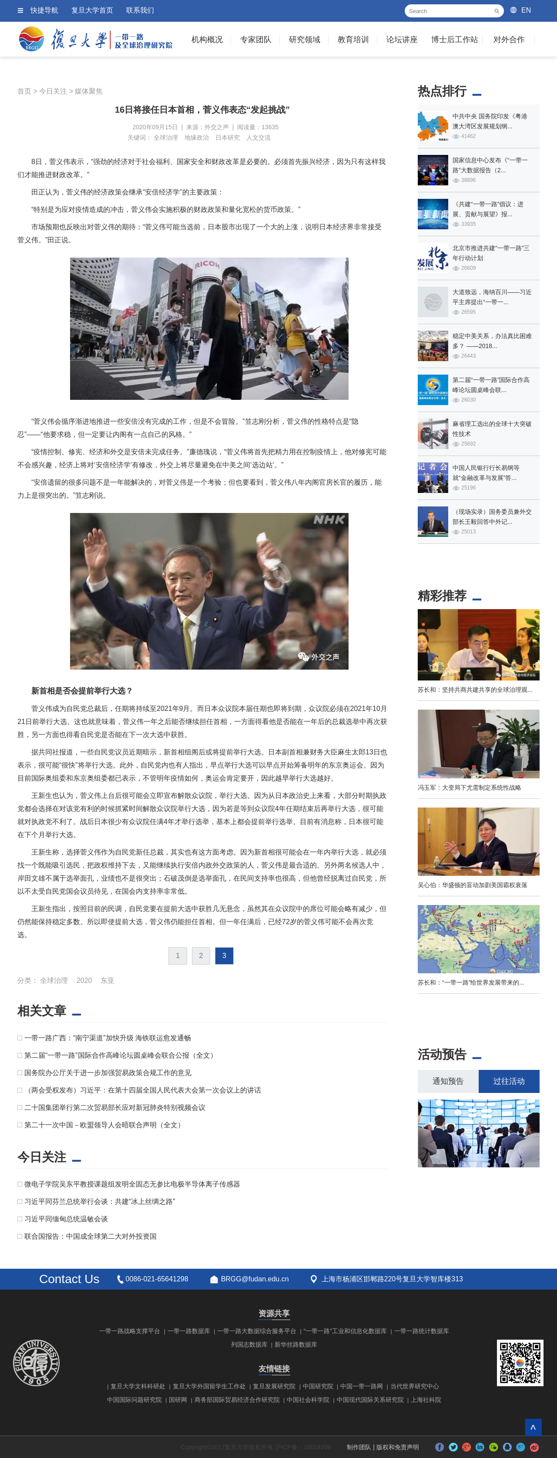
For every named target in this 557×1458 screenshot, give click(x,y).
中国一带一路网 (361, 1386)
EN (526, 10)
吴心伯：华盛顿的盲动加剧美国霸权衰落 (472, 885)
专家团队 (256, 39)
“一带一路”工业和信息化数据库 (345, 1330)
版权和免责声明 (397, 1447)
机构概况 (207, 39)
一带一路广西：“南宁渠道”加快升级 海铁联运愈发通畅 (107, 1038)
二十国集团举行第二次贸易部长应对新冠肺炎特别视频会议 (114, 1107)
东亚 (107, 980)
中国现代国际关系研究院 (370, 1399)
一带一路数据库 (189, 1330)
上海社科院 (426, 1399)
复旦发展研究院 (274, 1386)
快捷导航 (44, 10)
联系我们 (140, 10)
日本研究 (227, 137)
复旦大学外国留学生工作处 (209, 1386)
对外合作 (509, 39)
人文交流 (258, 137)
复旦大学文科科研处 (138, 1386)
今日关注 (53, 91)
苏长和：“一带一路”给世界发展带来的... (471, 982)
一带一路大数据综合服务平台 (256, 1330)
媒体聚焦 (89, 91)
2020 (84, 980)
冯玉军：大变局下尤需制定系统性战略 (469, 787)
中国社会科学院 (308, 1399)
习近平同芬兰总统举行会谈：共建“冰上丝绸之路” (99, 1201)
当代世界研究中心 (414, 1386)
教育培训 (353, 39)
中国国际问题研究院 (134, 1399)
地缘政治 (197, 137)
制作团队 (359, 1447)
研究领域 (304, 39)
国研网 (178, 1399)
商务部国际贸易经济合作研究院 (237, 1399)
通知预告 (448, 1081)
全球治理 (166, 137)
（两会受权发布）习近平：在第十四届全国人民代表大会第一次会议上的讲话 (142, 1090)
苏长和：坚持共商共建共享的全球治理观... (475, 689)
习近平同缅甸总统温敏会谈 (66, 1219)
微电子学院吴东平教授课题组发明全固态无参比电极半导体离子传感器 (132, 1184)
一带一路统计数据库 (421, 1330)
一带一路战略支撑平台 (129, 1330)
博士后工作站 (454, 39)
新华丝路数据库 (296, 1344)
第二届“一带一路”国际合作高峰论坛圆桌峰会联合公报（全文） (120, 1055)
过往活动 (509, 1081)
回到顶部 (533, 1427)
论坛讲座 (402, 39)
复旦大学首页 (92, 10)
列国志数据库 (249, 1344)
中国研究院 (318, 1386)
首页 (24, 91)
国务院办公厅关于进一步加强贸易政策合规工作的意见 (107, 1072)
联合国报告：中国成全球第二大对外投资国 (90, 1236)
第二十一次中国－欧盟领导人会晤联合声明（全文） (104, 1125)
